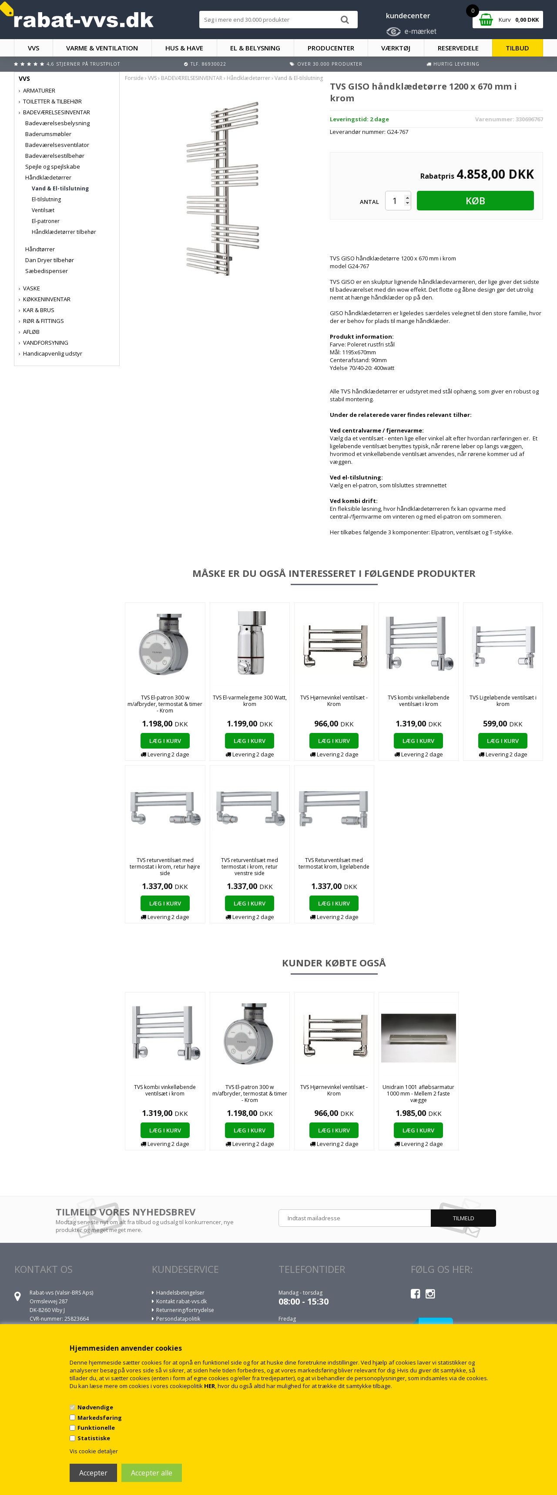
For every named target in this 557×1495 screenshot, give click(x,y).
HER (209, 1386)
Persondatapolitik (178, 1318)
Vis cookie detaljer (94, 1451)
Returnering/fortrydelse (185, 1310)
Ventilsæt (43, 210)
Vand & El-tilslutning (60, 188)
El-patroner (46, 221)
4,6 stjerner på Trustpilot (83, 64)
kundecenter (408, 15)
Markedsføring (99, 1418)
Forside (134, 78)
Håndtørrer (40, 249)
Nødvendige (95, 1407)
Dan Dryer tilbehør (49, 260)
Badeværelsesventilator (57, 145)
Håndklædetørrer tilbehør (64, 232)
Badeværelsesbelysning (57, 123)
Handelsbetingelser (180, 1292)
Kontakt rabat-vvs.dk (181, 1301)
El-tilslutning (46, 199)
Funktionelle (96, 1428)
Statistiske (93, 1438)
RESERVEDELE (458, 47)
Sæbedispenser (46, 271)
